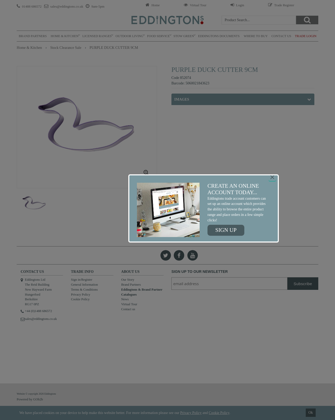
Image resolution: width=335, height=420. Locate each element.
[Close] (272, 177)
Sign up (225, 230)
